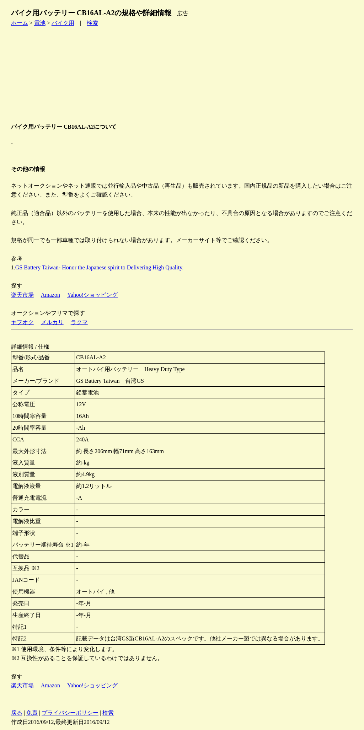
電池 (40, 23)
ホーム (19, 23)
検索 (92, 23)
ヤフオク (22, 322)
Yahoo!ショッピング (92, 295)
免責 (32, 713)
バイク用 (63, 23)
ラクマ (79, 322)
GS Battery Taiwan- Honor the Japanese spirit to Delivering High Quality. (99, 267)
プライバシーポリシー (70, 713)
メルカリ (52, 322)
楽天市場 (22, 295)
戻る (16, 713)
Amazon (50, 295)
